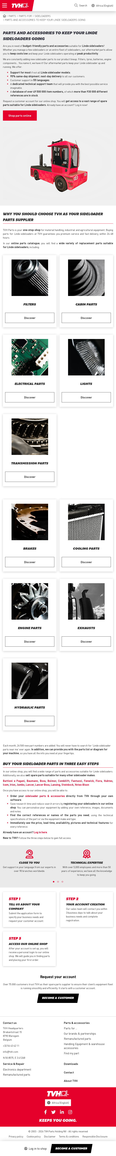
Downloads (71, 1064)
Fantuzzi (76, 780)
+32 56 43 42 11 (11, 1045)
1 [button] (53, 881)
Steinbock (67, 784)
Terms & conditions (69, 1136)
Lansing (55, 784)
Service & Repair (13, 1064)
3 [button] (62, 881)
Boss (43, 780)
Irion (12, 784)
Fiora (99, 780)
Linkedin (62, 1112)
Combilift (63, 780)
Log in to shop (38, 1148)
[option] (29, 861)
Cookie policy (34, 1136)
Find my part (71, 1053)
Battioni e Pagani (14, 780)
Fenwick (89, 780)
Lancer (30, 784)
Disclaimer (49, 1136)
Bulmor (52, 780)
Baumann (32, 780)
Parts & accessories (77, 1023)
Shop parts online (19, 115)
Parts (12, 15)
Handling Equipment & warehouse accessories (84, 1046)
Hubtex (108, 780)
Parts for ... (70, 1028)
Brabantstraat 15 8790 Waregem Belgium (12, 1035)
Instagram (70, 1112)
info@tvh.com (10, 1051)
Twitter (53, 1112)
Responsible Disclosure (95, 1136)
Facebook (45, 1112)
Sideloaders (43, 15)
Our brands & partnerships (80, 1033)
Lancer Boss (42, 784)
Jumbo (21, 784)
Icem (6, 784)
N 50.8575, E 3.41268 (14, 1057)
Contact (69, 1072)
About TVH (71, 1081)
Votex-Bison (82, 784)
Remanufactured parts (77, 1038)
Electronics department (17, 1069)
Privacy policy (16, 1136)
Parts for (25, 15)
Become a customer (71, 1148)
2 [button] (58, 881)
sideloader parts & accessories (45, 796)
